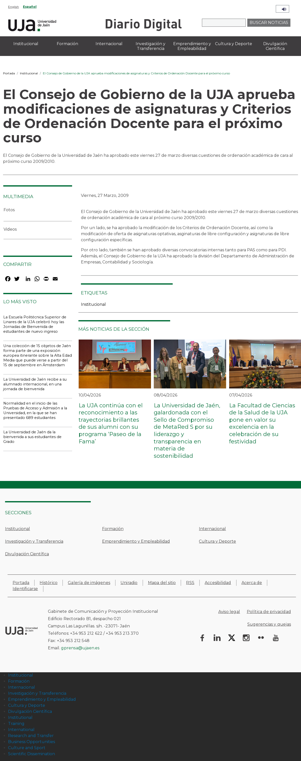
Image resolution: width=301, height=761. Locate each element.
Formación (113, 528)
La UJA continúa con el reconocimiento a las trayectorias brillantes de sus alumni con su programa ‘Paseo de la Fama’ (111, 423)
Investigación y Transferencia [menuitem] (150, 46)
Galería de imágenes (89, 582)
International (21, 729)
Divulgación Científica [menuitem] (275, 46)
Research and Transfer (31, 735)
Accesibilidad (218, 582)
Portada (9, 73)
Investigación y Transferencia (34, 541)
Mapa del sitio (162, 582)
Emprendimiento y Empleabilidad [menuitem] (192, 46)
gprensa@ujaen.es (80, 648)
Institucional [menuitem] (25, 43)
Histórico (48, 582)
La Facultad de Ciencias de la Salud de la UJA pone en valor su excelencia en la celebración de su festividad (262, 423)
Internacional (212, 528)
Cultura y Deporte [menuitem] (233, 43)
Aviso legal (229, 611)
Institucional (29, 73)
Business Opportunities (31, 741)
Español (30, 7)
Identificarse (25, 588)
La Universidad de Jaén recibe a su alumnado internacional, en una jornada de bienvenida (35, 384)
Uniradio (129, 582)
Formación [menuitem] (67, 43)
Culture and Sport (26, 747)
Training (16, 723)
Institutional (20, 717)
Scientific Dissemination (31, 753)
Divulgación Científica (27, 554)
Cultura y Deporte (217, 541)
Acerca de (252, 582)
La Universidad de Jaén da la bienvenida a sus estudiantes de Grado (32, 437)
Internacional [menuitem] (109, 43)
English (13, 7)
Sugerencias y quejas (269, 624)
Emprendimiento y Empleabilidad (136, 541)
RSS (190, 582)
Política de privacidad (269, 611)
